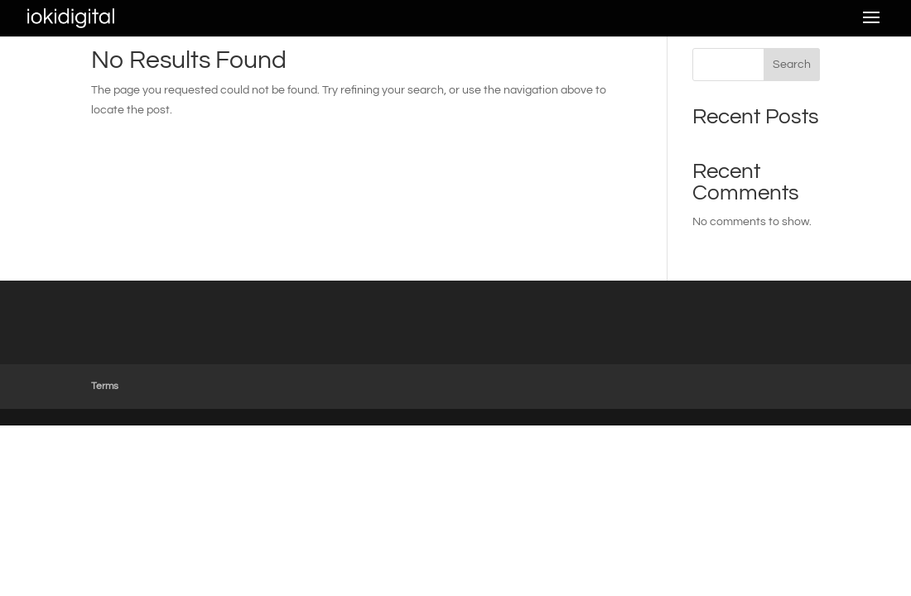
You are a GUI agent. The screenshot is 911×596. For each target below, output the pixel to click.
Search (792, 64)
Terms (104, 386)
